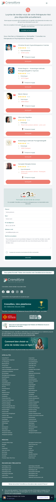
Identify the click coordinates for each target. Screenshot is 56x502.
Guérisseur (31, 382)
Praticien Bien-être (6, 398)
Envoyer (28, 257)
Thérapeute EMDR (33, 430)
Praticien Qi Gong (33, 409)
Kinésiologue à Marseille (7, 477)
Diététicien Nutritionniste (34, 373)
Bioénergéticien (5, 363)
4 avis (28, 166)
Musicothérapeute (33, 390)
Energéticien (31, 375)
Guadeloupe (4, 448)
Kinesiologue (31, 386)
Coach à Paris (5, 475)
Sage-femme (32, 425)
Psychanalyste (32, 417)
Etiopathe (4, 379)
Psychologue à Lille (33, 469)
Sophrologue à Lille (6, 469)
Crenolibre (5, 286)
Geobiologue (5, 381)
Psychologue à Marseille (7, 473)
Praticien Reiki (5, 411)
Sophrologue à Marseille (34, 465)
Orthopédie (31, 394)
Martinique (4, 452)
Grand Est (31, 446)
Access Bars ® (5, 358)
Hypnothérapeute (6, 384)
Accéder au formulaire (28, 30)
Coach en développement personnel (10, 369)
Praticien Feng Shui (6, 402)
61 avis (28, 73)
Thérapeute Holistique (7, 432)
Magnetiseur (32, 388)
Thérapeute (31, 428)
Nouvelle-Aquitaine (33, 454)
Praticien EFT (32, 400)
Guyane (30, 448)
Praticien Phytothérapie (34, 407)
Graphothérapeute (6, 382)
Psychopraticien (5, 421)
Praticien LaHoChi (33, 404)
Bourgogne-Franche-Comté (35, 442)
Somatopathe (5, 427)
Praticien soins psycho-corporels (36, 415)
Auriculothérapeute (33, 361)
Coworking (31, 371)
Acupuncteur (32, 358)
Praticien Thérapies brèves (35, 413)
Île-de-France (32, 457)
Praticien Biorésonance (34, 398)
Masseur (4, 390)
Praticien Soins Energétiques (8, 413)
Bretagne (4, 444)
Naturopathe (32, 392)
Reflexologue (5, 423)
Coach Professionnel (6, 367)
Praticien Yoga (5, 415)
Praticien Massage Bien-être (8, 405)
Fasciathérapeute (33, 379)
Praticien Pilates (5, 409)
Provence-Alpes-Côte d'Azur (8, 457)
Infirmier (4, 386)
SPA (3, 425)
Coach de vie (31, 367)
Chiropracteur (5, 365)
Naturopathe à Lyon (6, 467)
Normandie (4, 454)
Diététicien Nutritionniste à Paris (36, 467)
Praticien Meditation (33, 405)
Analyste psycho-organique (8, 359)
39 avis (28, 96)
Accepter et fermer (43, 497)
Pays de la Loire (32, 456)
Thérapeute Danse (6, 430)
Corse (3, 446)
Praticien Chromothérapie (8, 400)
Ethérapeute (31, 377)
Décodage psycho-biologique (8, 375)
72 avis (28, 47)
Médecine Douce (6, 392)
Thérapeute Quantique (7, 434)
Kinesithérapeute (6, 388)
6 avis (28, 143)
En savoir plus (10, 498)
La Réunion (31, 450)
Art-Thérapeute (5, 361)
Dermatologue (5, 373)
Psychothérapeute (33, 421)
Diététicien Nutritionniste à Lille (36, 477)
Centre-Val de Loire (33, 444)
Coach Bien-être (32, 365)
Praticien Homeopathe (34, 402)
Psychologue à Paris (6, 465)
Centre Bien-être (32, 363)
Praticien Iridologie (6, 404)
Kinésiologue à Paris (6, 471)
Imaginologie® (32, 384)
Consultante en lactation (7, 371)
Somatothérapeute (33, 427)
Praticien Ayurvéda (33, 396)
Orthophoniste (5, 394)
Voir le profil (28, 61)
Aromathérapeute (33, 359)
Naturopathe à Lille (33, 473)
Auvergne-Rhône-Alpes (7, 442)
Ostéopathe (4, 396)
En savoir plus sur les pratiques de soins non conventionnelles (18, 335)
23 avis (28, 120)
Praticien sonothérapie (7, 417)
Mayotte (31, 452)
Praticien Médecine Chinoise (8, 407)
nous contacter (17, 493)
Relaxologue (31, 423)
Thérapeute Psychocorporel (35, 432)
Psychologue (5, 419)
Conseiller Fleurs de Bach (34, 369)
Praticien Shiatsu (32, 411)
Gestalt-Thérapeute (33, 381)
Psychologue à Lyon (33, 475)
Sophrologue (5, 428)
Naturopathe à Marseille (34, 471)
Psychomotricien (32, 419)
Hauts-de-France (6, 450)
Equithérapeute (5, 377)
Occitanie (4, 456)
